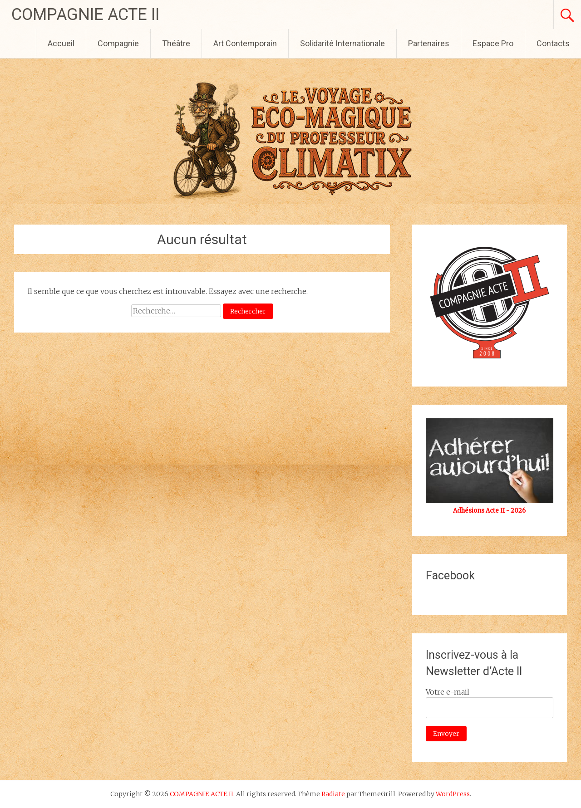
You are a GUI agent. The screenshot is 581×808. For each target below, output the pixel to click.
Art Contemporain (245, 43)
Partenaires (428, 43)
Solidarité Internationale (342, 43)
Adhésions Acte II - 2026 (489, 510)
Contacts (553, 43)
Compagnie (118, 43)
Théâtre (176, 43)
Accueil (61, 43)
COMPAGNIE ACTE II (85, 14)
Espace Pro (493, 43)
